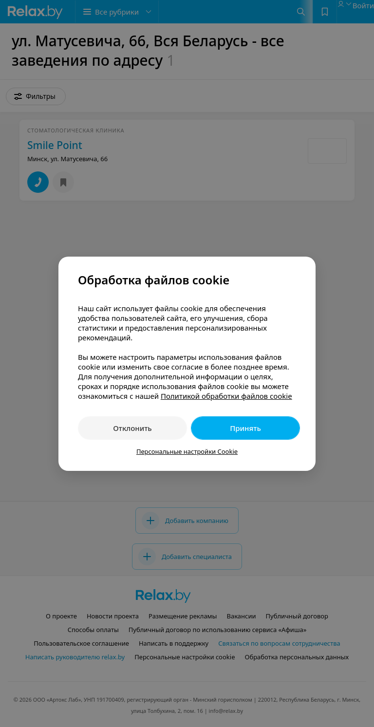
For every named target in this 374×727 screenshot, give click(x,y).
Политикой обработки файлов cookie (226, 396)
